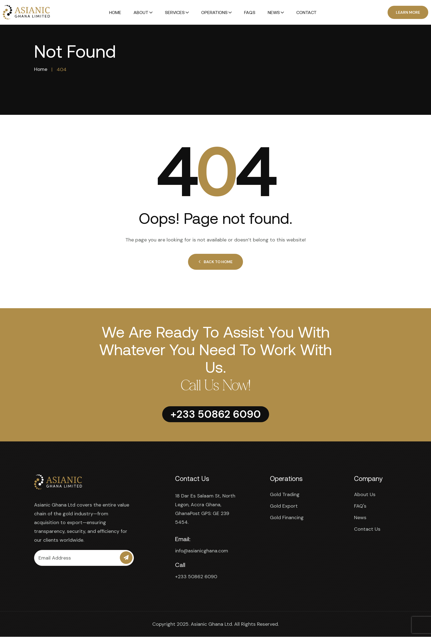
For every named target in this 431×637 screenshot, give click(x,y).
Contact (306, 12)
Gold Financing (287, 517)
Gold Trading (285, 494)
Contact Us (367, 529)
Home (115, 12)
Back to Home (215, 262)
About (141, 12)
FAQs (249, 12)
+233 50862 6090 (196, 577)
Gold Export (284, 506)
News (274, 12)
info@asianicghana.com (202, 551)
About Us (364, 494)
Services (175, 12)
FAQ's (360, 506)
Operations (214, 12)
